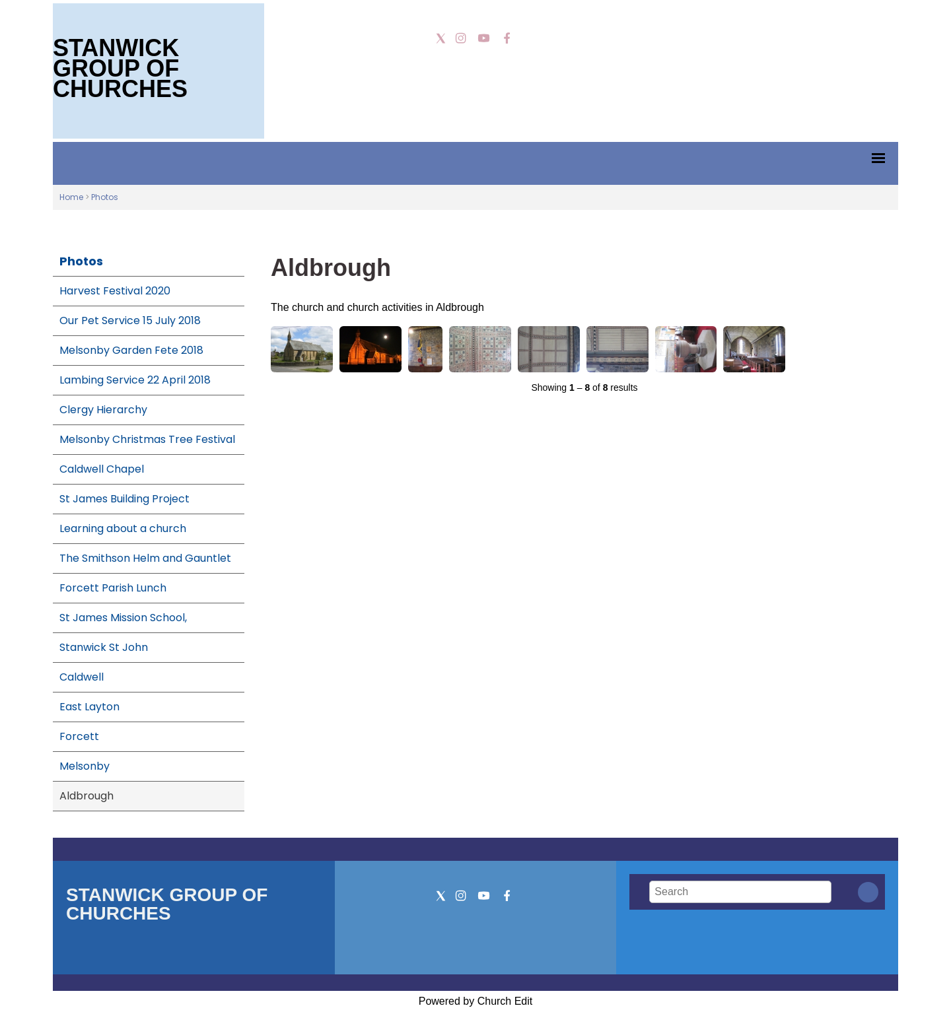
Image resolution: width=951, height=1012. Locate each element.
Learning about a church (122, 528)
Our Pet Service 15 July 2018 (130, 320)
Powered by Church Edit (476, 1001)
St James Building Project (124, 498)
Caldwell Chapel (101, 469)
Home (71, 197)
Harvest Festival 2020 (114, 290)
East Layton (89, 706)
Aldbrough (86, 795)
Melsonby (84, 766)
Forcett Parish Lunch (112, 587)
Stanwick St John (103, 647)
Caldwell (81, 677)
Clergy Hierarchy (103, 409)
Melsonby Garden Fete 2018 (131, 350)
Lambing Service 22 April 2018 (135, 380)
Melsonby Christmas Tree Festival (147, 439)
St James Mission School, (123, 617)
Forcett (79, 736)
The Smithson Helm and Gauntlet (145, 558)
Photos (104, 197)
